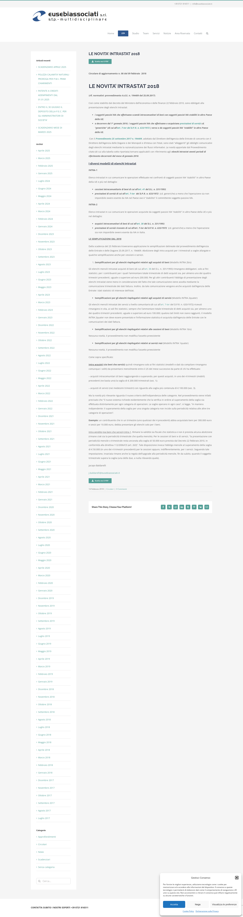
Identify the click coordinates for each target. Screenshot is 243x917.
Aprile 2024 (44, 203)
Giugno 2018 (44, 734)
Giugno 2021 (44, 461)
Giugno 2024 (44, 188)
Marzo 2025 (44, 158)
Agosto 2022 (44, 355)
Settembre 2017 (46, 803)
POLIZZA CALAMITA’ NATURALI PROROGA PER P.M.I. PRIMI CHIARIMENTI (53, 79)
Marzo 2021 (44, 484)
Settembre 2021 (46, 438)
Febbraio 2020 (45, 583)
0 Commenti (121, 489)
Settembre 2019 (46, 620)
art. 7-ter (165, 304)
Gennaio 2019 (45, 681)
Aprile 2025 (44, 150)
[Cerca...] (53, 881)
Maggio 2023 (44, 287)
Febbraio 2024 (45, 218)
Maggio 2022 (44, 378)
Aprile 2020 (44, 567)
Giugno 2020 (44, 552)
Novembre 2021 (46, 423)
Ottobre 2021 (45, 431)
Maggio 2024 (44, 196)
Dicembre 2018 (46, 689)
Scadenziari (44, 859)
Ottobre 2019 (45, 613)
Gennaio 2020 (45, 590)
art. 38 (147, 268)
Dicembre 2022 (46, 325)
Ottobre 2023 (45, 249)
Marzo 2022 (44, 393)
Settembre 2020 (46, 529)
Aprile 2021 (44, 476)
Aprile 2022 (44, 385)
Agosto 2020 (44, 537)
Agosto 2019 (44, 628)
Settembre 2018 (46, 711)
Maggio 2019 (44, 651)
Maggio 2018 (44, 742)
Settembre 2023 (46, 256)
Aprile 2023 (44, 294)
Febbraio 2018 (45, 765)
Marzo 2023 (44, 302)
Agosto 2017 (44, 810)
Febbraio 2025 (45, 165)
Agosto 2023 (44, 264)
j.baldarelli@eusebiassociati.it (104, 472)
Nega (198, 904)
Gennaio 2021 (45, 499)
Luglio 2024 (44, 180)
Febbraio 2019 (45, 674)
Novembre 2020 (46, 514)
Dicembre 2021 (46, 416)
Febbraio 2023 (45, 309)
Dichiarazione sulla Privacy (207, 911)
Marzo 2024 (44, 211)
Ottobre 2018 (45, 704)
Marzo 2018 (44, 757)
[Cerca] (39, 881)
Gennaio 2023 (45, 317)
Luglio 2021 (44, 454)
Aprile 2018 (44, 749)
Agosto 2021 (44, 446)
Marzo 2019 (44, 666)
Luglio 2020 (44, 545)
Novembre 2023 (46, 241)
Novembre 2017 (46, 787)
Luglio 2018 (44, 727)
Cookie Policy (188, 911)
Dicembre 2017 (46, 780)
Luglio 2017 (44, 818)
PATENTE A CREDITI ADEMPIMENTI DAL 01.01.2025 (48, 95)
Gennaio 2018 (45, 772)
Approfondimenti (47, 836)
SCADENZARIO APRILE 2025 (52, 66)
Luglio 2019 (44, 636)
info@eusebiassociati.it (202, 3)
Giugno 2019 (44, 643)
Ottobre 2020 (45, 522)
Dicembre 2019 (46, 598)
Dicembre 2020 (46, 507)
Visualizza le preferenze (224, 904)
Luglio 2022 (44, 363)
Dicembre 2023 (46, 234)
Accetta (174, 904)
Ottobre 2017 (45, 795)
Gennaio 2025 (45, 173)
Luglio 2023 (44, 271)
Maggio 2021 (44, 469)
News (41, 851)
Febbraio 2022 (45, 400)
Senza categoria (46, 867)
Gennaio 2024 (45, 226)
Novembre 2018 (46, 696)
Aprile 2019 (44, 658)
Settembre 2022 (46, 347)
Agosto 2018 (44, 719)
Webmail (69, 911)
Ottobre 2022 (45, 340)
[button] (236, 877)
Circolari (110, 489)
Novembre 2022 (46, 332)
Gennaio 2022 (45, 408)
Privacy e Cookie (57, 911)
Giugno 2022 (44, 370)
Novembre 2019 (46, 605)
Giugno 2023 (44, 279)
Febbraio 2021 (45, 491)
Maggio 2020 (44, 560)
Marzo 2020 (44, 575)
